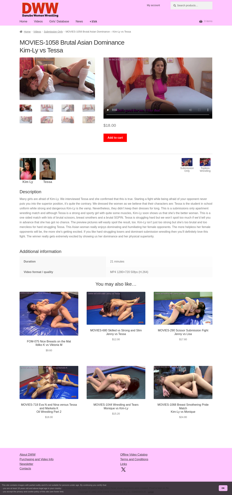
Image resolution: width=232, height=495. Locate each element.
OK (223, 488)
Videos (38, 21)
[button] (89, 63)
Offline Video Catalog (134, 454)
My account (153, 5)
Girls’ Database (59, 21)
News (79, 21)
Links (123, 464)
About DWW (28, 454)
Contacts (25, 468)
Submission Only (53, 31)
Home (23, 21)
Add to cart (115, 137)
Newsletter (26, 464)
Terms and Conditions (134, 459)
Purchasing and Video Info (36, 459)
